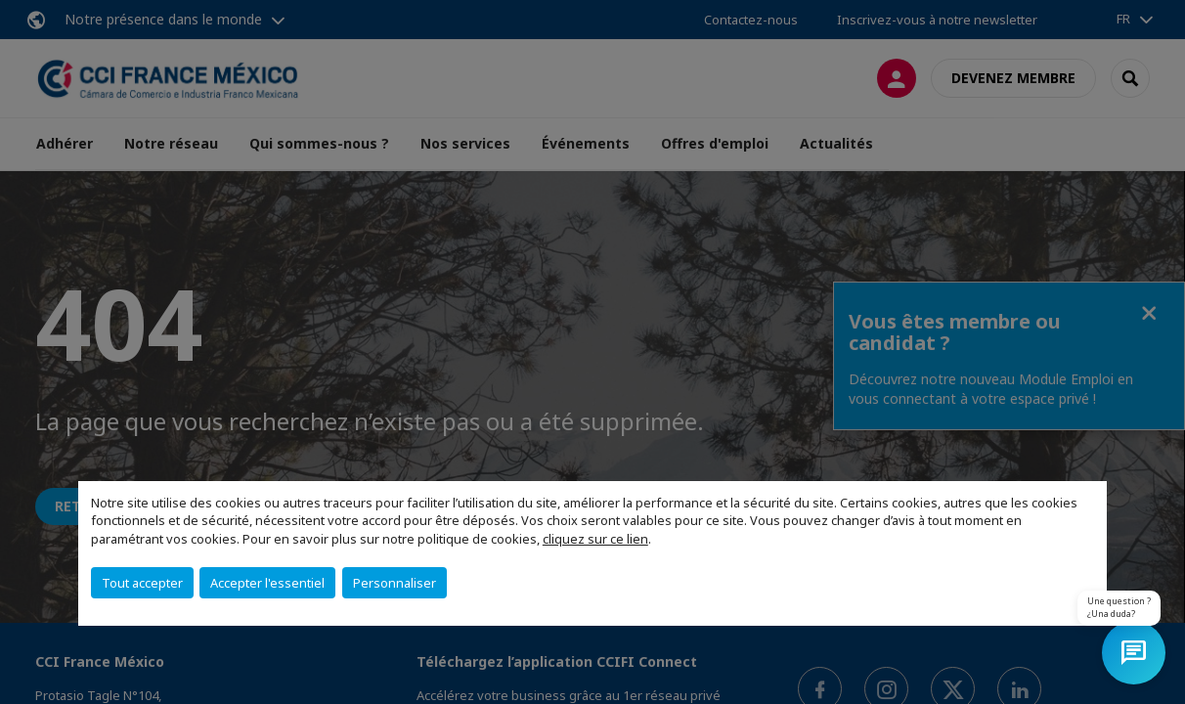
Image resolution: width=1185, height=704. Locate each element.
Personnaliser (394, 583)
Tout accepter (142, 583)
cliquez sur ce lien (595, 539)
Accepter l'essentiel (267, 583)
